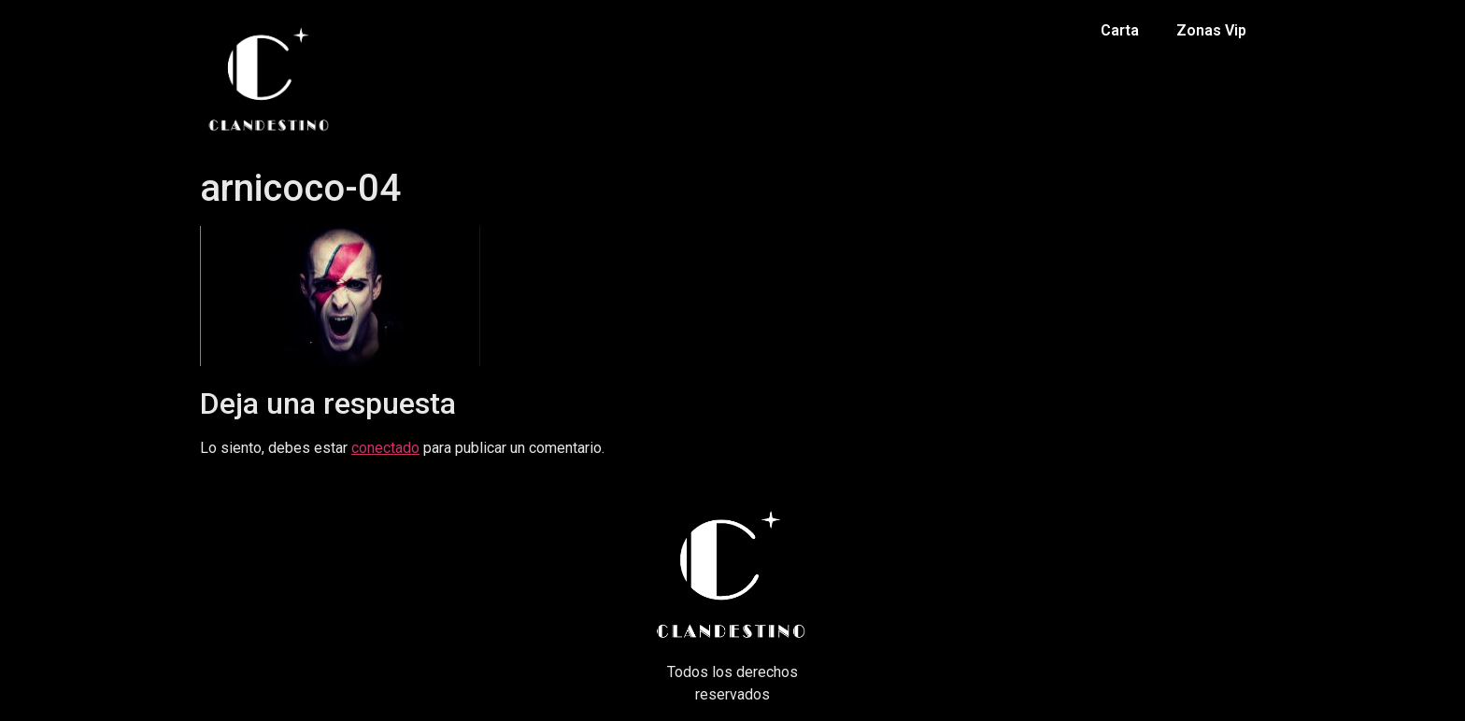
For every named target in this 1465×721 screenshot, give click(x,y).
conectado (385, 448)
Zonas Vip (1211, 30)
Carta (1120, 30)
